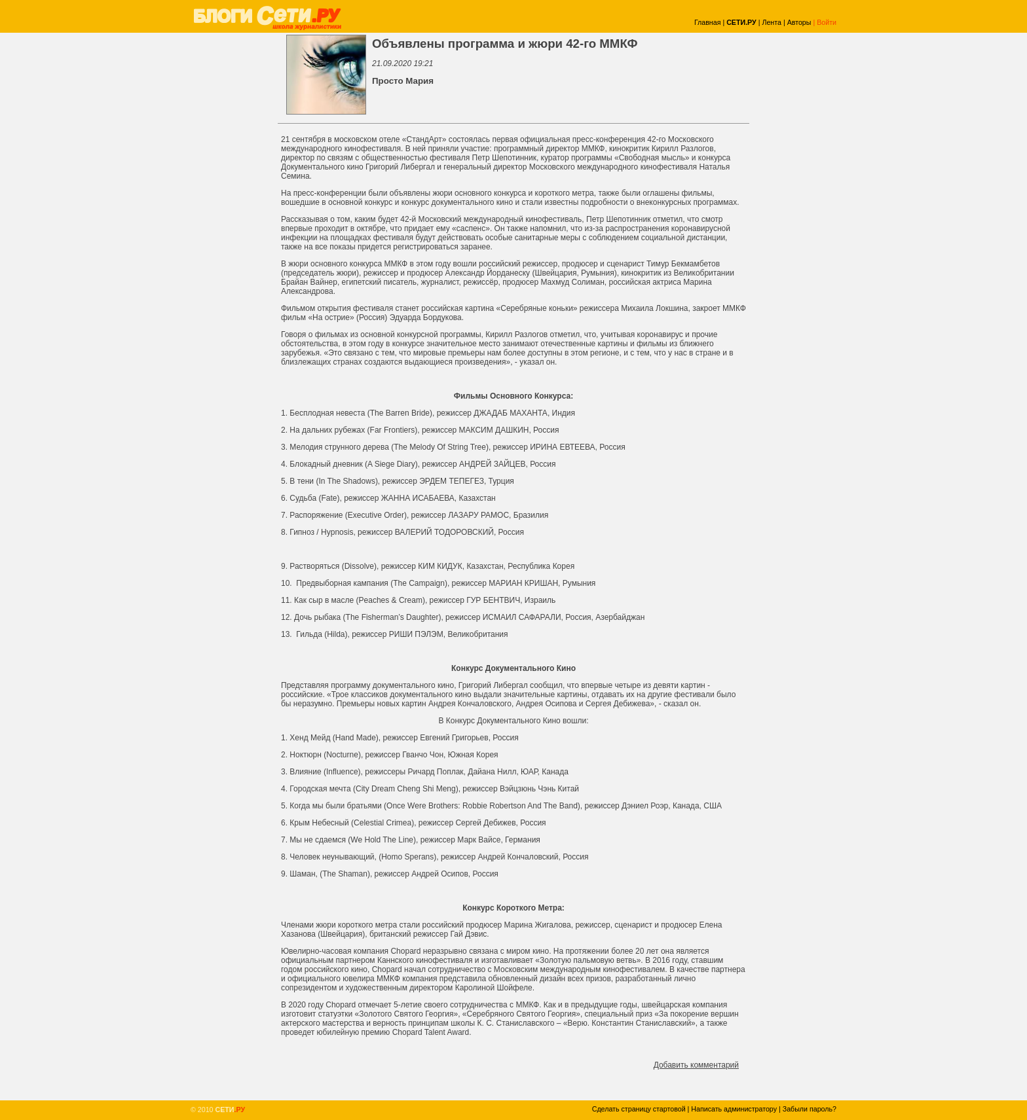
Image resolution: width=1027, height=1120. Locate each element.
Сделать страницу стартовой (639, 1109)
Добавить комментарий (696, 1065)
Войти (826, 22)
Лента (771, 22)
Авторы (799, 22)
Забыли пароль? (809, 1109)
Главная (707, 22)
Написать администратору (734, 1109)
